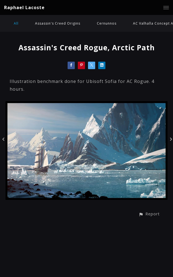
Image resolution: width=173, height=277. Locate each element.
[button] (149, 213)
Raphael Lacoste (24, 7)
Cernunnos (106, 23)
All (16, 23)
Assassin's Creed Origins (57, 23)
